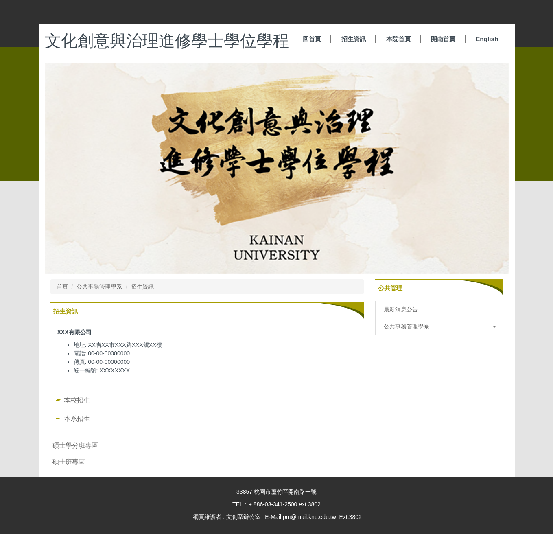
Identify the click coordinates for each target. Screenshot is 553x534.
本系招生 (77, 418)
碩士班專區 (68, 461)
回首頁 (312, 38)
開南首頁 (443, 38)
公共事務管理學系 (99, 286)
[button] (439, 326)
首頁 (62, 286)
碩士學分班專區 (75, 445)
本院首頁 (398, 38)
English (487, 38)
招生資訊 (353, 38)
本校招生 (77, 400)
